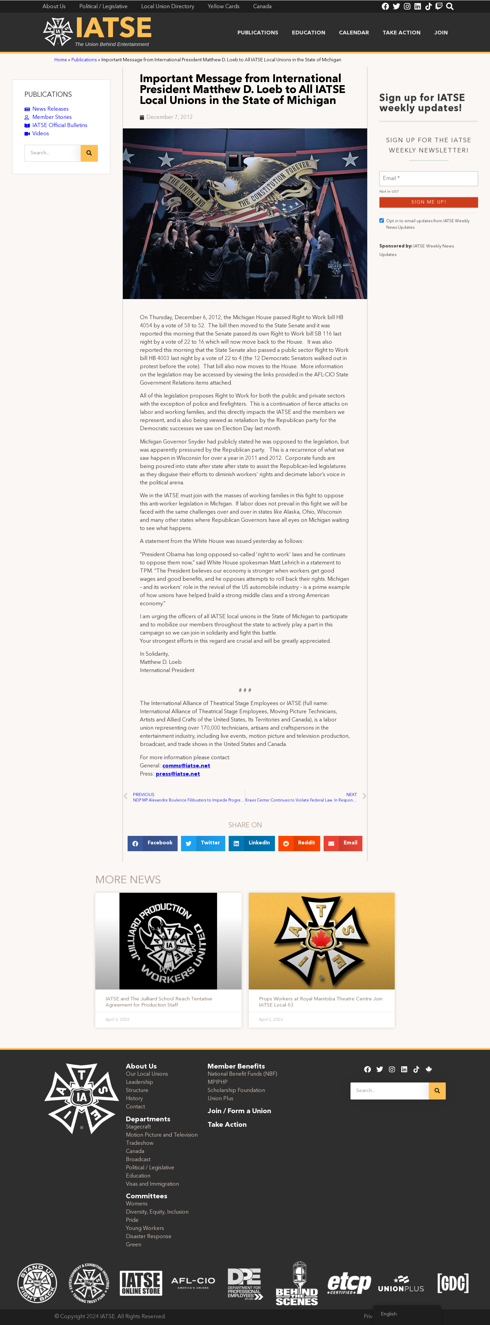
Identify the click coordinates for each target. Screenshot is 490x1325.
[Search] (89, 153)
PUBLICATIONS (48, 95)
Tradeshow (139, 1143)
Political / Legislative (150, 1168)
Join (441, 33)
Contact (135, 1107)
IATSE (113, 30)
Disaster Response (149, 1237)
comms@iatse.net (186, 766)
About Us (141, 1066)
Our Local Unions (147, 1074)
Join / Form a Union (239, 1111)
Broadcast (138, 1160)
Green (133, 1245)
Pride (132, 1220)
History (134, 1099)
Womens (137, 1204)
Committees (146, 1196)
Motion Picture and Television (162, 1135)
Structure (137, 1090)
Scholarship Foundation (236, 1090)
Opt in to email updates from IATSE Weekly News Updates (424, 366)
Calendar (354, 33)
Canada (135, 1151)
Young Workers (145, 1228)
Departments (148, 1119)
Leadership (139, 1082)
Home (60, 60)
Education (308, 33)
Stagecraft (138, 1127)
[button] (153, 843)
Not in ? (388, 334)
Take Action (401, 33)
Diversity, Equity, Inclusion (157, 1212)
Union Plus (220, 1099)
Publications (258, 33)
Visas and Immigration (152, 1184)
